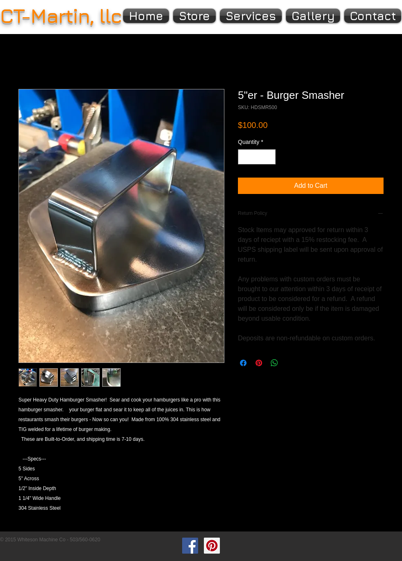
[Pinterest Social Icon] (212, 546)
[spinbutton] (256, 157)
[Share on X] (290, 363)
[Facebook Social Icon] (190, 546)
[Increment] (269, 157)
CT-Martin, (47, 15)
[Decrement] (244, 157)
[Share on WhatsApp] (274, 363)
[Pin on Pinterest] (259, 363)
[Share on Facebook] (243, 363)
